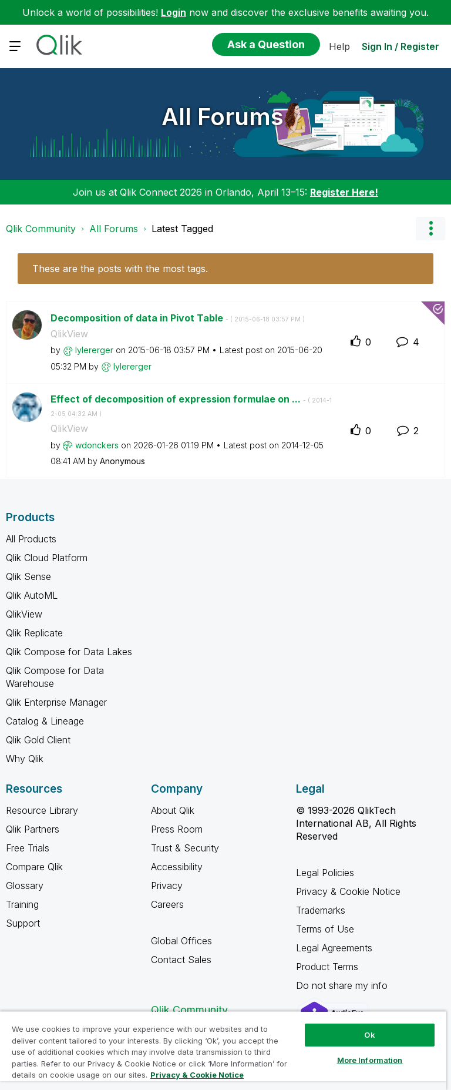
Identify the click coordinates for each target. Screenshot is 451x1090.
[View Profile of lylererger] (94, 350)
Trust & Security (185, 848)
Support (23, 923)
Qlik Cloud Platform (46, 558)
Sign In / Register (400, 46)
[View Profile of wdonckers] (97, 445)
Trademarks (320, 910)
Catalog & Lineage (45, 721)
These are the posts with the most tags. (120, 268)
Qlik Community (41, 228)
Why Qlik (24, 758)
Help (339, 46)
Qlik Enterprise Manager (56, 702)
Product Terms (327, 966)
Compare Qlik (34, 867)
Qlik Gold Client (38, 740)
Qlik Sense (28, 576)
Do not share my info (343, 985)
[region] (223, 1050)
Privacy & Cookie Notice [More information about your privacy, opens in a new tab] (197, 1074)
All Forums (222, 116)
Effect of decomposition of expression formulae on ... (191, 405)
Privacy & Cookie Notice (348, 891)
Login (173, 12)
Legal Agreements (334, 948)
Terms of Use (325, 929)
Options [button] (430, 228)
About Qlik (172, 810)
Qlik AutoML (32, 595)
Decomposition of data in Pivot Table (178, 318)
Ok (369, 1034)
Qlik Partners (32, 829)
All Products (31, 539)
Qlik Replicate (34, 633)
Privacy (167, 885)
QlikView (69, 334)
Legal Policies (325, 872)
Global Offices (181, 941)
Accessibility (177, 867)
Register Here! (344, 192)
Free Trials (27, 848)
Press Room (177, 829)
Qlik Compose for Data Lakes (69, 652)
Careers (167, 904)
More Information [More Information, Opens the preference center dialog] (370, 1060)
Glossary (24, 885)
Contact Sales (181, 959)
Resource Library (42, 810)
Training (22, 904)
